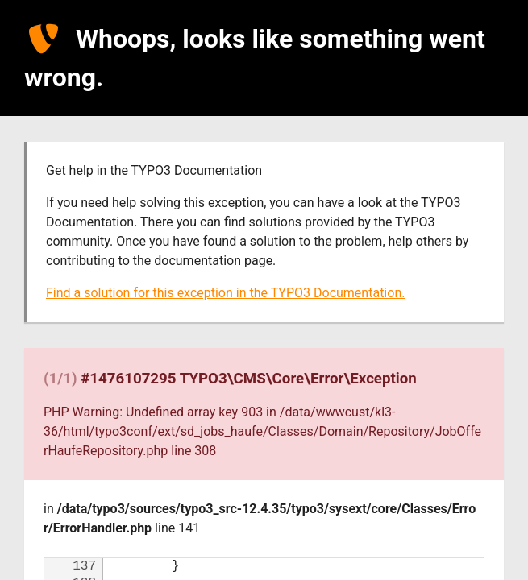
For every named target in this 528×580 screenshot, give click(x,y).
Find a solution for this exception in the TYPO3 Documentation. (225, 292)
